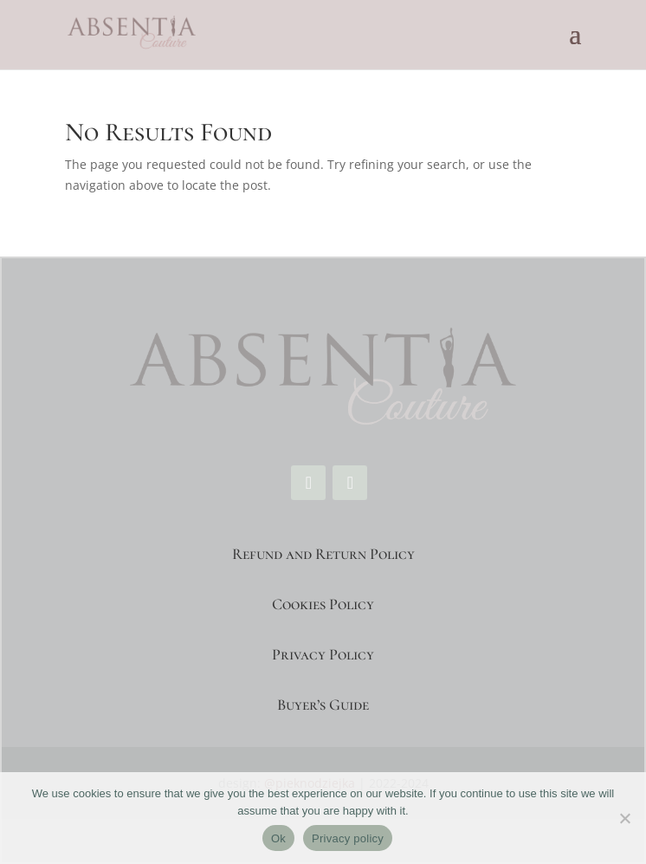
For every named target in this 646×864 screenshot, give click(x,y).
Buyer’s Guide (323, 704)
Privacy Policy (323, 654)
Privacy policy (348, 838)
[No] (624, 818)
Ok (278, 838)
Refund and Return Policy (323, 553)
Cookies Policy (323, 604)
